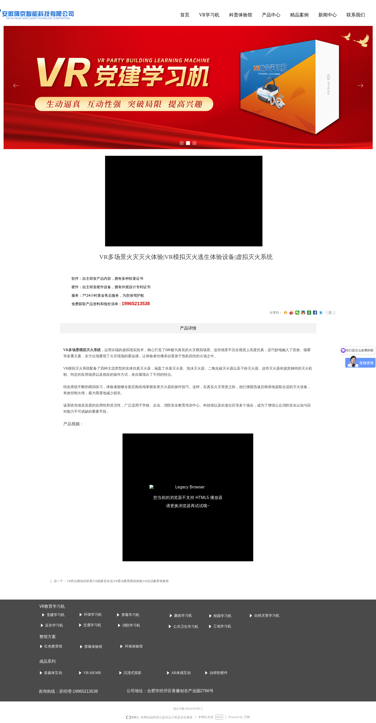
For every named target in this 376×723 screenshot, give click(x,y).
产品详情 (188, 328)
